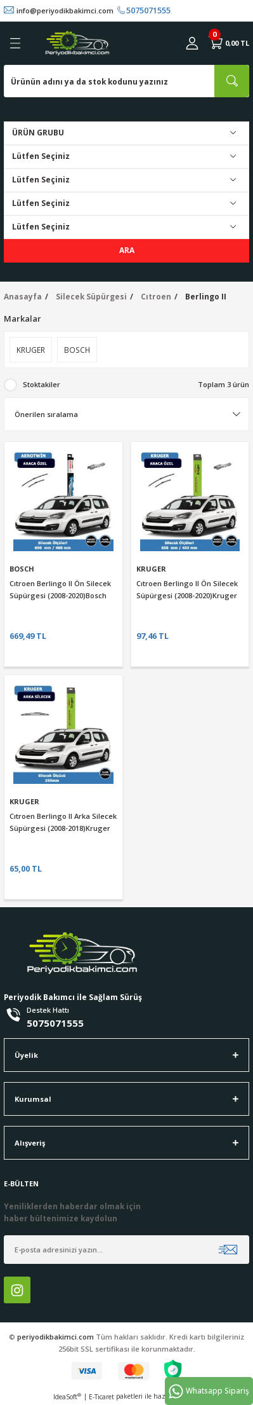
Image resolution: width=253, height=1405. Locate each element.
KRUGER (151, 568)
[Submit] (228, 1249)
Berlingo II (205, 296)
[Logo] (77, 43)
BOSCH (22, 568)
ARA (126, 250)
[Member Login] (192, 43)
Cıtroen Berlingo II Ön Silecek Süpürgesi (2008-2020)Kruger (187, 589)
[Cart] (229, 43)
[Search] (126, 81)
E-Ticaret (101, 1396)
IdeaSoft (67, 1396)
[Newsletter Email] (126, 1249)
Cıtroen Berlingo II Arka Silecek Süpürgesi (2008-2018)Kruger (63, 822)
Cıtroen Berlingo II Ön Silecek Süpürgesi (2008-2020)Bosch (60, 589)
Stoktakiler (41, 384)
